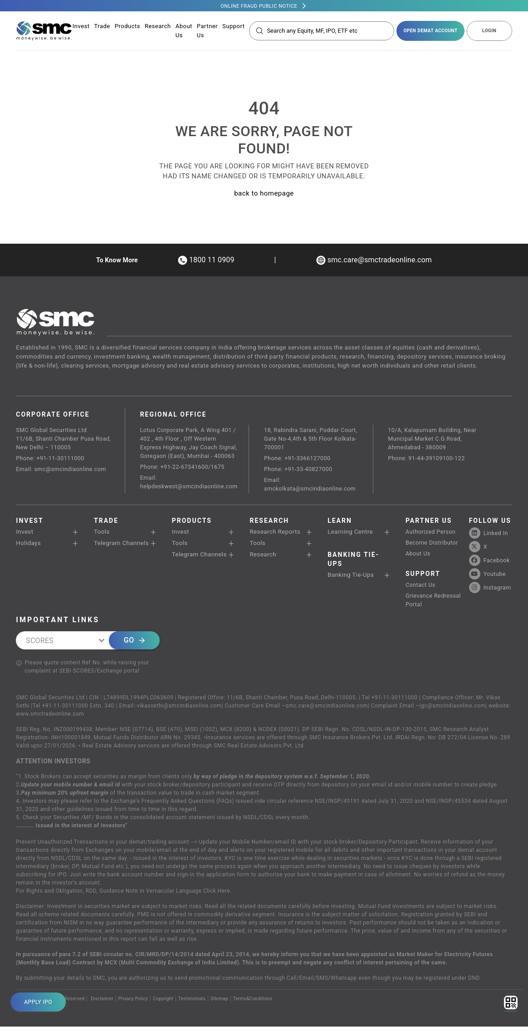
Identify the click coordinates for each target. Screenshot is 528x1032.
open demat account (430, 31)
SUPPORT (423, 577)
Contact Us (421, 588)
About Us (418, 557)
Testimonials (192, 1004)
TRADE (106, 523)
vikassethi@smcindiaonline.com (179, 711)
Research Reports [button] (274, 534)
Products (127, 27)
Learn (340, 523)
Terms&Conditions (254, 1004)
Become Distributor (433, 545)
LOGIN (489, 31)
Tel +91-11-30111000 (390, 703)
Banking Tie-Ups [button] (350, 577)
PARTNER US (429, 523)
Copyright (163, 1004)
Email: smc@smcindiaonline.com (63, 470)
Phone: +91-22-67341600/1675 (183, 468)
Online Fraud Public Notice (258, 6)
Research (158, 27)
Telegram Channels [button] (121, 545)
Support (233, 27)
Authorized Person (432, 534)
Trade (102, 27)
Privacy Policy (133, 1004)
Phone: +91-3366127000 (299, 459)
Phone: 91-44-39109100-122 (429, 459)
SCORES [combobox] (39, 645)
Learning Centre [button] (350, 534)
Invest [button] (24, 534)
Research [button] (262, 557)
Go (134, 646)
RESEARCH (269, 523)
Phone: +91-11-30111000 (51, 459)
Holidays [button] (28, 545)
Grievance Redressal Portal (434, 605)
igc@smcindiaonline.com (453, 711)
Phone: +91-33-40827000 (300, 470)
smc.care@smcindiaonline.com (326, 711)
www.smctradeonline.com (50, 719)
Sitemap (220, 1004)
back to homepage (264, 193)
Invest (81, 27)
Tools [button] (101, 534)
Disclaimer (102, 1004)
